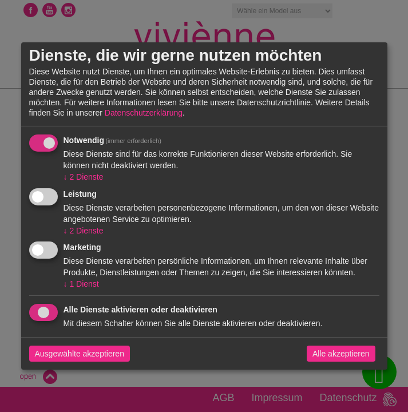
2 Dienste (84, 176)
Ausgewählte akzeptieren (79, 353)
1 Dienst (81, 283)
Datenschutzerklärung (144, 112)
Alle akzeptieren (341, 353)
